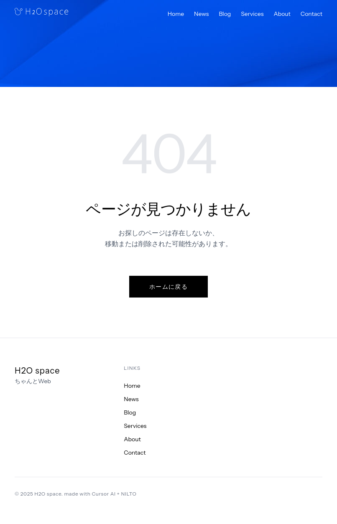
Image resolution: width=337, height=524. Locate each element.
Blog (225, 14)
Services (252, 14)
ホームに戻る (168, 286)
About (282, 14)
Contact (311, 14)
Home (176, 14)
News (201, 14)
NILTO (129, 494)
